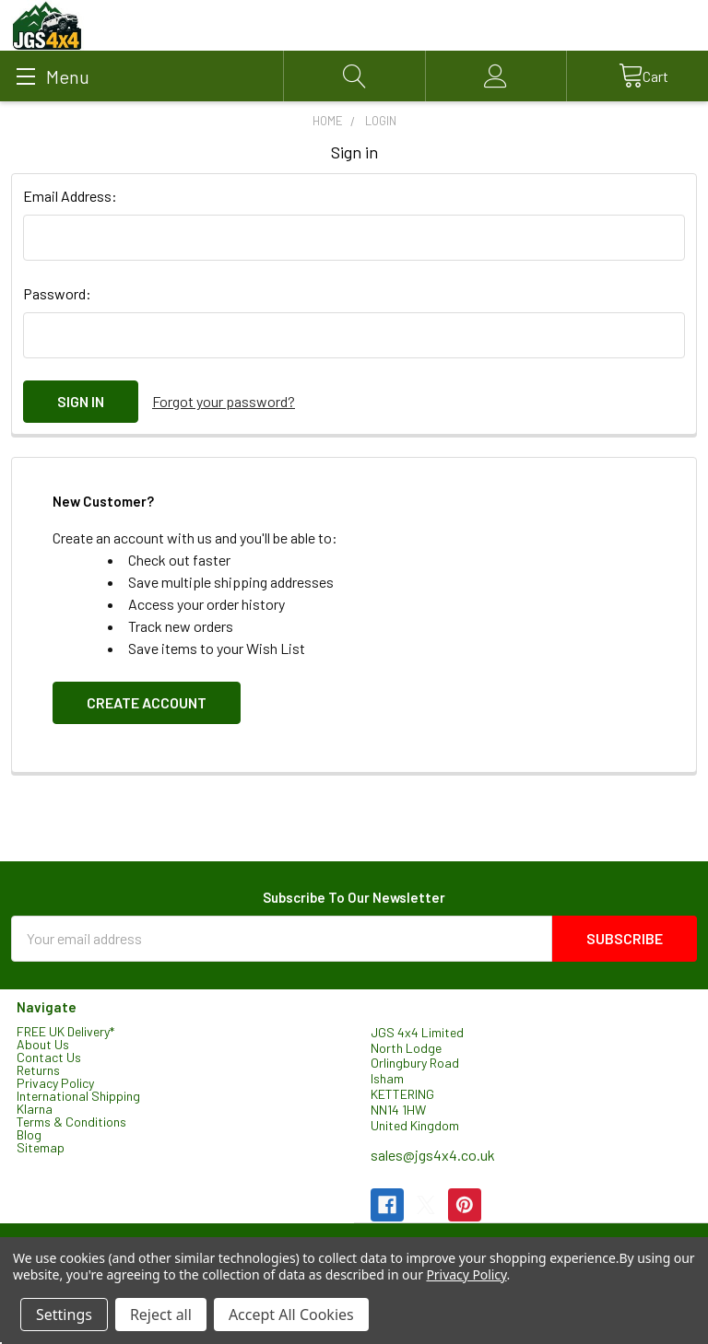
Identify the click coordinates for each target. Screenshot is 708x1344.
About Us (43, 1043)
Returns (38, 1069)
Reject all (161, 1314)
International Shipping (78, 1095)
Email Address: (70, 196)
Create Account (146, 702)
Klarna (35, 1108)
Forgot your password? (223, 401)
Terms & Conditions (71, 1120)
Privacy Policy (55, 1082)
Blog (29, 1133)
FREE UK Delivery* (65, 1030)
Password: (57, 293)
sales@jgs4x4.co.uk (433, 1154)
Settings (64, 1314)
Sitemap (41, 1146)
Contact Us (49, 1056)
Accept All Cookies (291, 1314)
